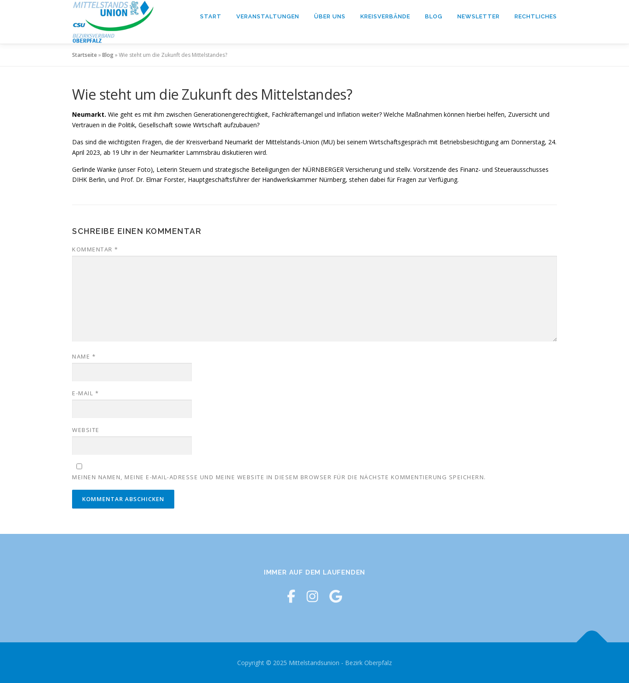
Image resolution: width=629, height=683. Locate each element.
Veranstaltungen (267, 16)
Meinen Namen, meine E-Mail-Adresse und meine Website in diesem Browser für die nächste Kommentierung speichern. (279, 477)
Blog (433, 16)
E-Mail (85, 393)
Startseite (84, 55)
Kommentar (95, 249)
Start (210, 16)
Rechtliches (536, 16)
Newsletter (478, 16)
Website (86, 430)
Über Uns (330, 16)
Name (84, 356)
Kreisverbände (385, 16)
